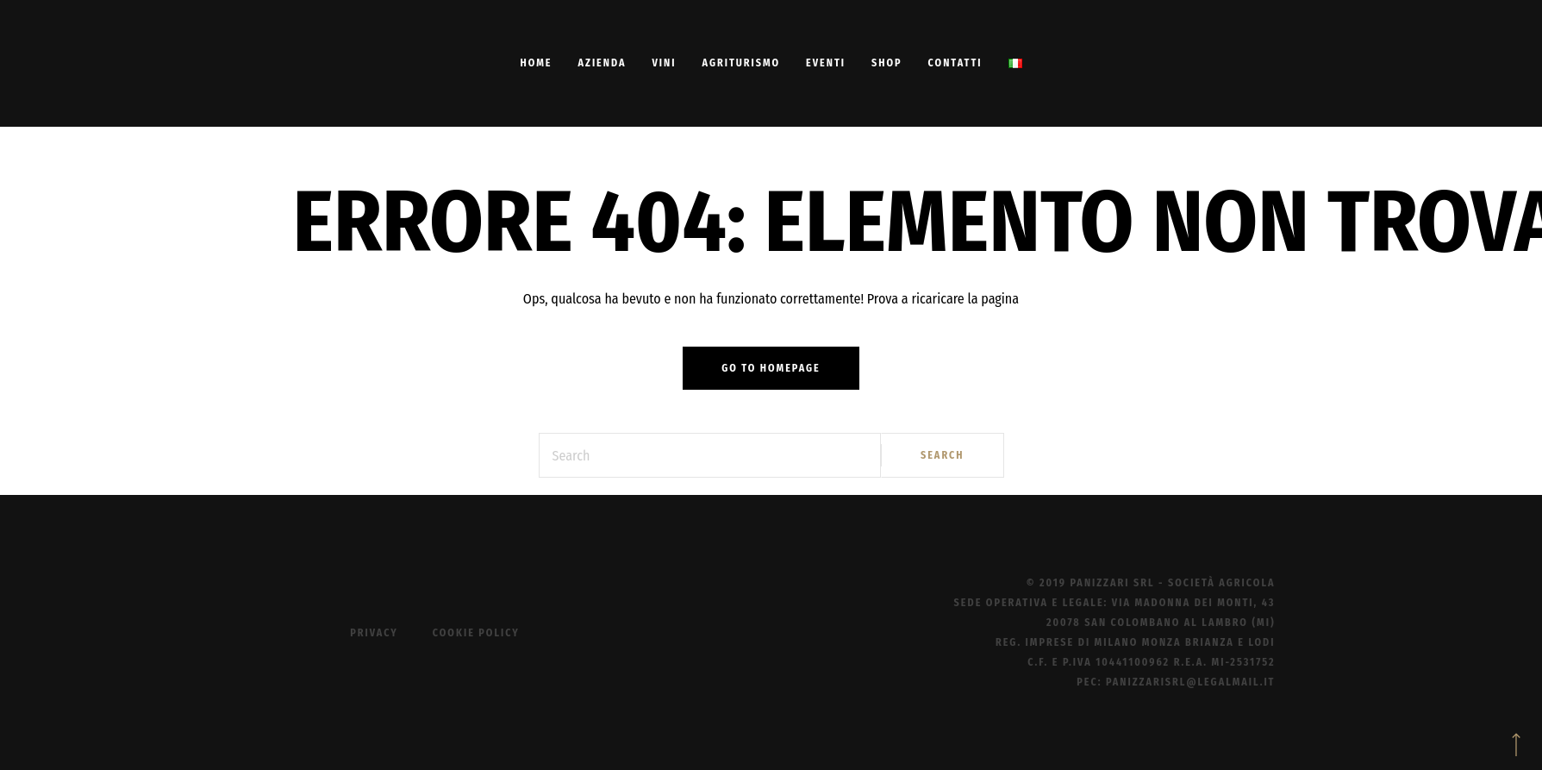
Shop (886, 63)
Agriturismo (741, 63)
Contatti (955, 63)
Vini (664, 63)
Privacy (374, 633)
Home (536, 63)
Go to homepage (771, 368)
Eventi (826, 63)
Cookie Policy (476, 633)
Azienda (601, 63)
